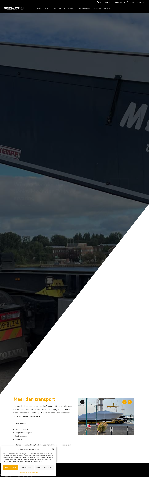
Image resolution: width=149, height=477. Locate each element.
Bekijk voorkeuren (44, 467)
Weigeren (26, 467)
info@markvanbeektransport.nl (134, 2)
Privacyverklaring (33, 473)
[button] (53, 449)
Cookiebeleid (23, 473)
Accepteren (10, 467)
